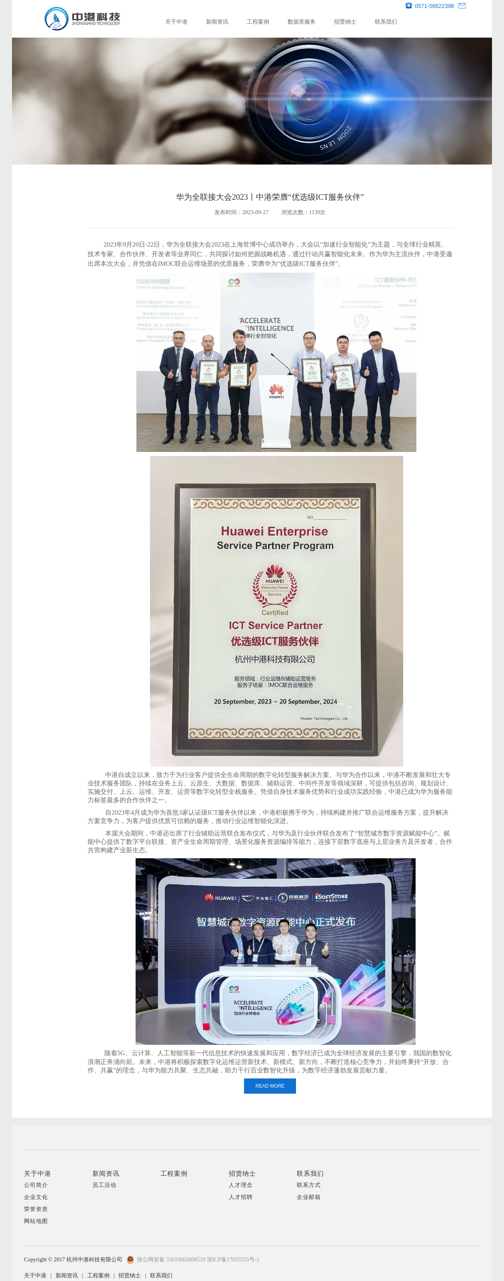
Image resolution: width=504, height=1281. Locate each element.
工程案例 (258, 21)
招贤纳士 (345, 21)
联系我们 (386, 21)
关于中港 (176, 21)
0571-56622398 (429, 6)
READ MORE (270, 1086)
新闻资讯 (217, 21)
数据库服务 (302, 21)
